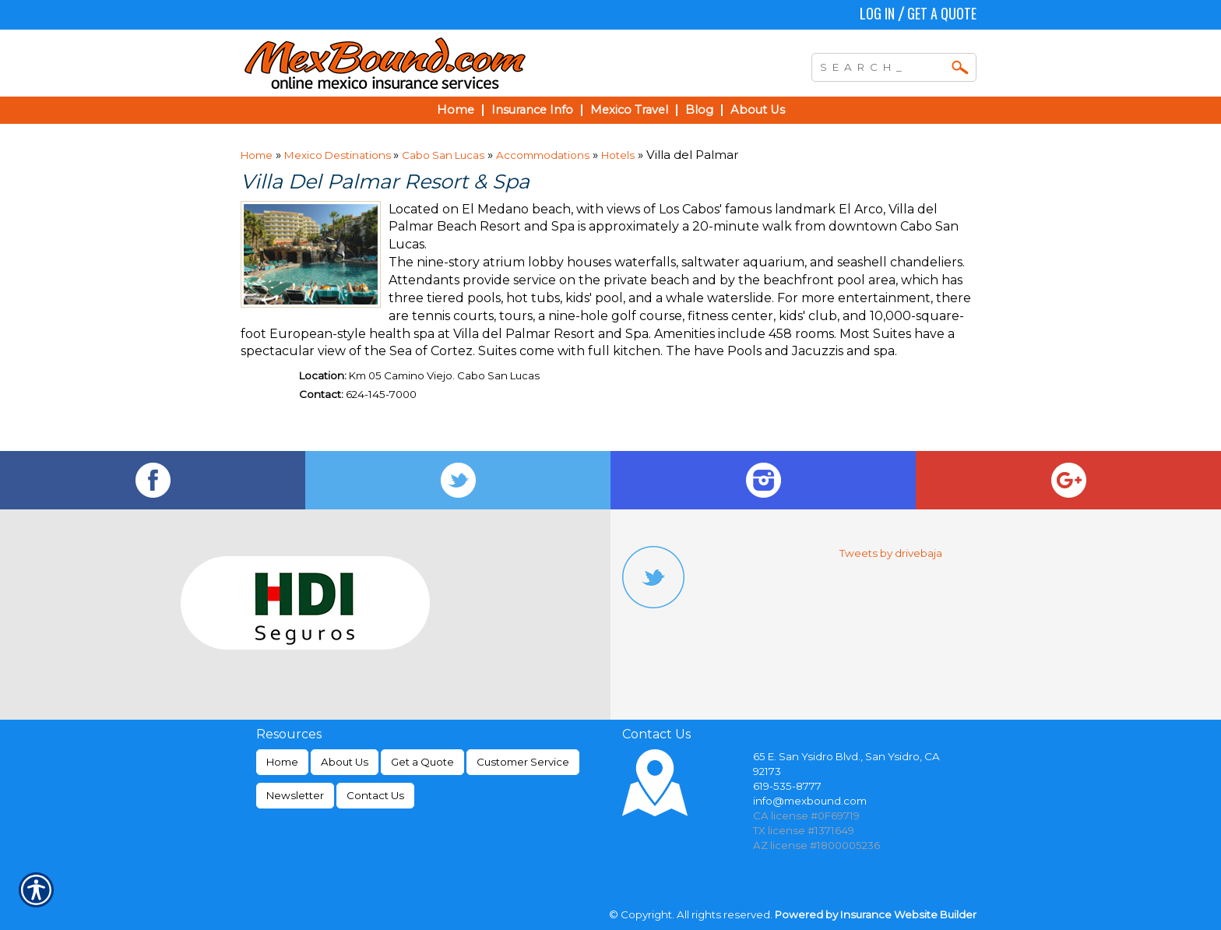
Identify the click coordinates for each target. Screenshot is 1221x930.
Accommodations (542, 155)
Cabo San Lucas (443, 155)
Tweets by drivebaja (890, 553)
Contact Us (375, 795)
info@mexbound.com (810, 800)
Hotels (618, 155)
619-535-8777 (787, 786)
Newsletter (295, 795)
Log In (877, 13)
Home (257, 155)
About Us (344, 762)
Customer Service (523, 762)
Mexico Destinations (338, 155)
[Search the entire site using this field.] (882, 65)
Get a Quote (941, 13)
